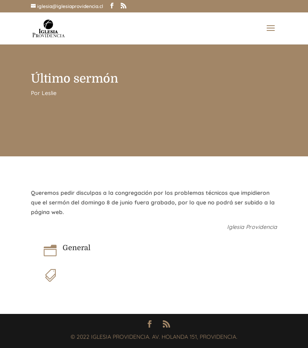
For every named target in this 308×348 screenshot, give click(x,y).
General (77, 248)
